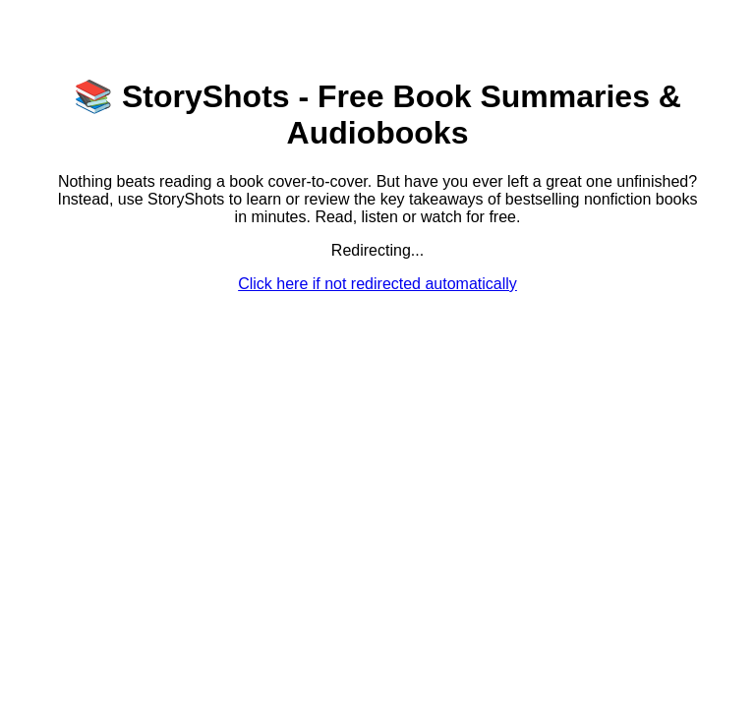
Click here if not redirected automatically (377, 283)
